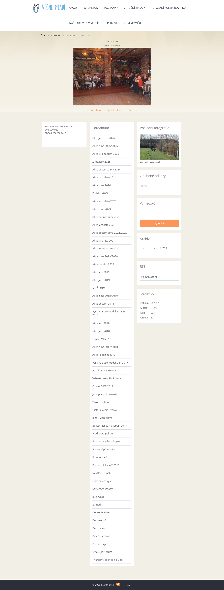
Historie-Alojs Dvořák (104, 409)
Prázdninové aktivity (104, 370)
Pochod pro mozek (150, 162)
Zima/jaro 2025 (101, 161)
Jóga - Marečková (102, 417)
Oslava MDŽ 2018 (102, 339)
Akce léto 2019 (101, 272)
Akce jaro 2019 (101, 280)
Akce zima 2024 (101, 185)
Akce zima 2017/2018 (105, 346)
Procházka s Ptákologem (106, 441)
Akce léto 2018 (101, 323)
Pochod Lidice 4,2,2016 (106, 465)
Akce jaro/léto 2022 (103, 224)
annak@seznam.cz (55, 132)
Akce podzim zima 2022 (106, 217)
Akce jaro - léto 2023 (104, 201)
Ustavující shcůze (102, 551)
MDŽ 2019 (98, 287)
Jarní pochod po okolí (104, 394)
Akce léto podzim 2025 (105, 153)
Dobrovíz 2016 (101, 512)
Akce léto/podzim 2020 (105, 248)
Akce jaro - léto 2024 (104, 177)
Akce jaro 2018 (101, 331)
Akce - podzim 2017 (104, 354)
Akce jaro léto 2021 (103, 240)
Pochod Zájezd (100, 544)
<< (144, 248)
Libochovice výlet (102, 481)
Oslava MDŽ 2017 (102, 386)
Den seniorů (99, 520)
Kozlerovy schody (102, 488)
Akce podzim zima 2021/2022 (109, 232)
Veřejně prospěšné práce (106, 378)
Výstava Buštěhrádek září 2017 (110, 362)
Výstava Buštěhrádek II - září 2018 (108, 313)
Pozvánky (111, 8)
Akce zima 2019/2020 (105, 256)
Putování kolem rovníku (168, 8)
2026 (164, 248)
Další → (133, 110)
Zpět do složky (115, 110)
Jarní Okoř (98, 496)
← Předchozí (94, 110)
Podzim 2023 (100, 193)
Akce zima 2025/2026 (105, 146)
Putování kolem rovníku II (125, 23)
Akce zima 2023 (101, 209)
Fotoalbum (91, 8)
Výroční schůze (101, 402)
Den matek (70, 35)
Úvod (73, 8)
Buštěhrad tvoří (101, 536)
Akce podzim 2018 (103, 303)
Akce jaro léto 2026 (103, 138)
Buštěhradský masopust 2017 (109, 425)
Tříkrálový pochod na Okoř (107, 559)
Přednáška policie (102, 433)
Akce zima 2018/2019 (105, 295)
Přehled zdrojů (148, 276)
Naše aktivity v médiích (85, 23)
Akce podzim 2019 (103, 264)
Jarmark (96, 504)
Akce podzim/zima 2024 (106, 169)
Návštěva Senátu (101, 473)
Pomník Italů (99, 457)
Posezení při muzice (103, 449)
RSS (128, 584)
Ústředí (144, 186)
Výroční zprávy (134, 8)
